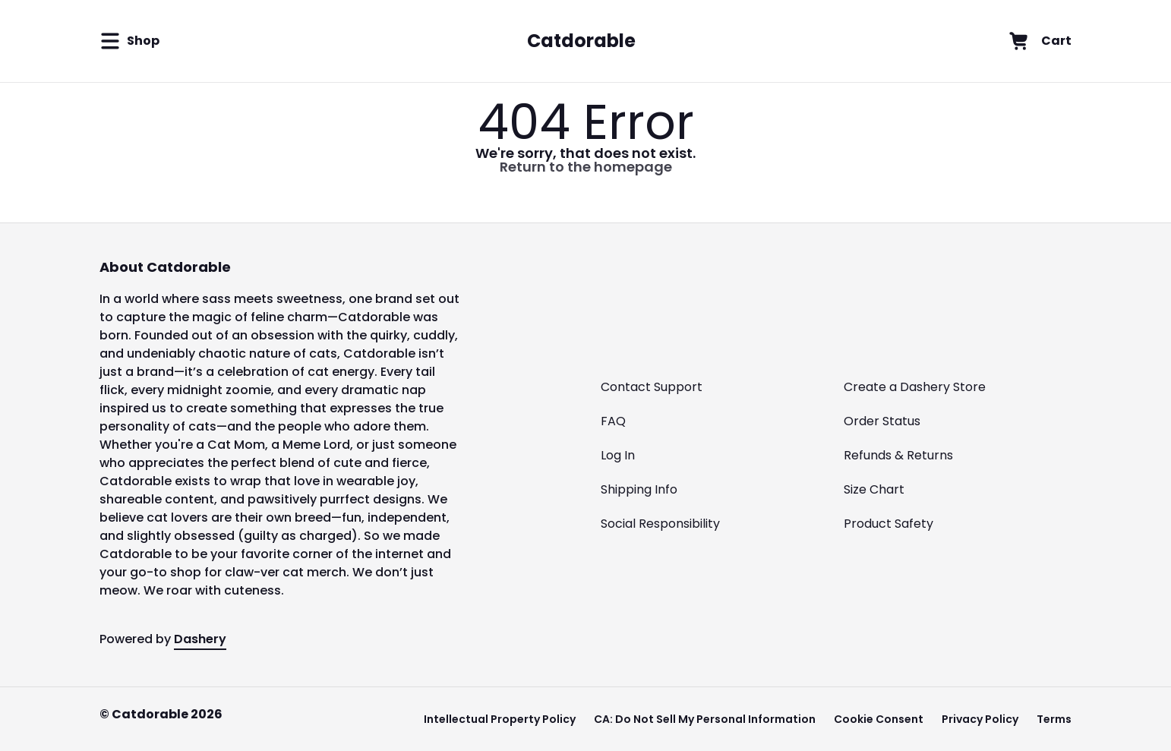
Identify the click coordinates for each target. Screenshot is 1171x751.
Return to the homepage (586, 166)
